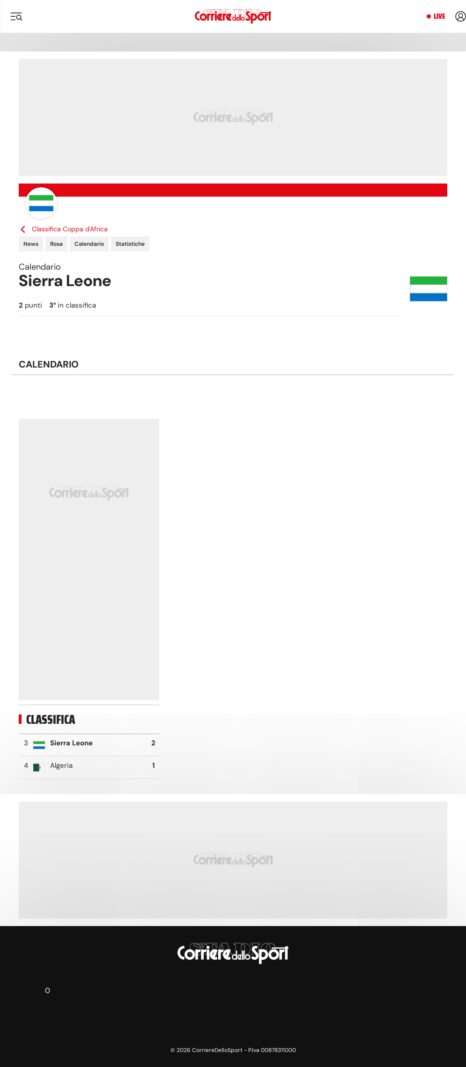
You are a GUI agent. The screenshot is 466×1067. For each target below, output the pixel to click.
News (30, 244)
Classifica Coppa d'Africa (63, 229)
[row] (89, 745)
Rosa (56, 244)
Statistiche (130, 244)
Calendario (89, 244)
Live (439, 16)
